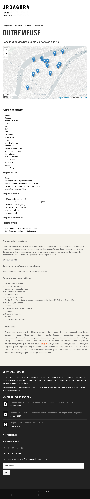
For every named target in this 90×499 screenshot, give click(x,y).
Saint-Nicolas (39, 350)
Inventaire (73, 495)
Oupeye (45, 347)
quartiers (27, 26)
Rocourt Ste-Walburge (13, 148)
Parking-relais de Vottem (14, 283)
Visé (45, 353)
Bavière (7, 178)
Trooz (41, 353)
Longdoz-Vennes (11, 143)
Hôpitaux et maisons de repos (54, 341)
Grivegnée (8, 132)
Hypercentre (9, 137)
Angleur (8, 115)
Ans (13, 332)
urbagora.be (7, 26)
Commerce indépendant (63, 335)
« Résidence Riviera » (13, 199)
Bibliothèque (62, 495)
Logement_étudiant (68, 344)
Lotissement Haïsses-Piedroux (16, 289)
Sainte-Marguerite (11, 157)
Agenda (27, 495)
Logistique (23, 347)
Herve (35, 341)
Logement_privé (83, 344)
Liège (44, 343)
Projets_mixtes (64, 347)
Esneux (43, 338)
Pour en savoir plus (10, 259)
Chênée (7, 123)
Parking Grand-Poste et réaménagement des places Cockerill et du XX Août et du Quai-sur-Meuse (40, 300)
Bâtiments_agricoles (38, 332)
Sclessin (8, 165)
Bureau (86, 332)
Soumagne (20, 353)
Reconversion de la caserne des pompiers (21, 228)
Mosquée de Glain (11, 294)
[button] (58, 66)
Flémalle (63, 338)
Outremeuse (9, 146)
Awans (19, 332)
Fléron (69, 338)
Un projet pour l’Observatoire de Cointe (26, 423)
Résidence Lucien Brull (13, 207)
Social (13, 353)
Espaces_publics (53, 338)
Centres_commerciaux (13, 335)
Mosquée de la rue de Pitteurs (16, 189)
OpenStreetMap (64, 98)
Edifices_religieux (82, 335)
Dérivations (51, 495)
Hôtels (74, 341)
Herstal (27, 341)
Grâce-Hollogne (83, 338)
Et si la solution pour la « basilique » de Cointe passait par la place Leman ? (41, 402)
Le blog (42, 495)
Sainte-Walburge (11, 160)
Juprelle (31, 344)
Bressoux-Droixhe (11, 121)
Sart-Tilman (9, 162)
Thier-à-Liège (10, 168)
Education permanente (12, 391)
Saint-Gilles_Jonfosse (13, 151)
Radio (35, 495)
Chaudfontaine (29, 335)
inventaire (18, 26)
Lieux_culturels (53, 344)
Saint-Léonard (10, 154)
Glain (6, 129)
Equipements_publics (32, 338)
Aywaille (26, 332)
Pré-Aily (8, 306)
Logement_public (11, 347)
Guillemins (9, 135)
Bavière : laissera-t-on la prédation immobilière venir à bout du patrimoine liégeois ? (46, 413)
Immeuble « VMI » (11, 213)
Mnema (8, 317)
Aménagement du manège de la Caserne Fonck (23, 202)
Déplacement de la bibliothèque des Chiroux (21, 183)
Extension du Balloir (12, 205)
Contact (82, 495)
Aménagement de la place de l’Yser (18, 181)
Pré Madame (9, 311)
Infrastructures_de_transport (15, 344)
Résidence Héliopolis (13, 210)
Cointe (7, 126)
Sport (26, 353)
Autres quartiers (13, 109)
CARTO (84, 98)
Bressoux (8, 118)
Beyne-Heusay (53, 332)
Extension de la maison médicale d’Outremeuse (23, 186)
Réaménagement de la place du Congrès (20, 231)
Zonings (50, 353)
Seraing (7, 353)
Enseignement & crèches (14, 338)
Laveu (7, 140)
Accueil (7, 495)
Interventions (17, 495)
